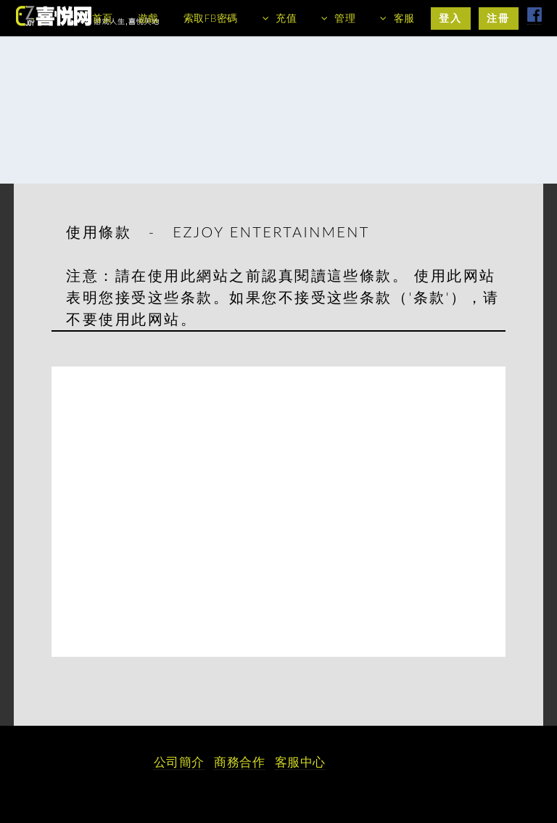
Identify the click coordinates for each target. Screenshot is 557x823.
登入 (450, 18)
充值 (286, 18)
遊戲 (148, 18)
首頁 (102, 18)
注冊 (498, 18)
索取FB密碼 (210, 18)
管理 (344, 18)
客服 (404, 18)
